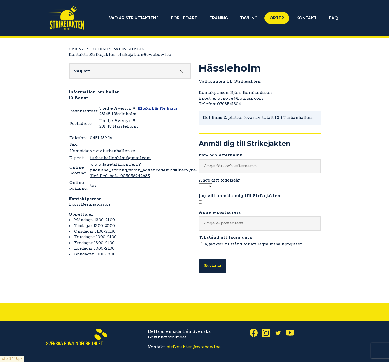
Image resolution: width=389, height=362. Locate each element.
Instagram (268, 333)
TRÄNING (218, 18)
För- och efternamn (221, 155)
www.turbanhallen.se (112, 151)
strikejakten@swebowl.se (194, 347)
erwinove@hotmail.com (238, 98)
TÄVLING (248, 18)
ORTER (277, 18)
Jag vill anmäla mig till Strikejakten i (241, 196)
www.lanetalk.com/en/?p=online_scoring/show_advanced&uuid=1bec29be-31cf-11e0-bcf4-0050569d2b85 (144, 170)
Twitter (280, 333)
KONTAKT (306, 18)
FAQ (333, 18)
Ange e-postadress (220, 212)
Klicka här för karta (157, 108)
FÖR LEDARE (184, 18)
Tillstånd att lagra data (225, 237)
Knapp (182, 71)
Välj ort (82, 71)
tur (93, 185)
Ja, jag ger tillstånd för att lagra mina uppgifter (252, 244)
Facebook (256, 333)
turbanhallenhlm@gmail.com (120, 158)
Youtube (292, 333)
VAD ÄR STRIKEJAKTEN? (134, 18)
